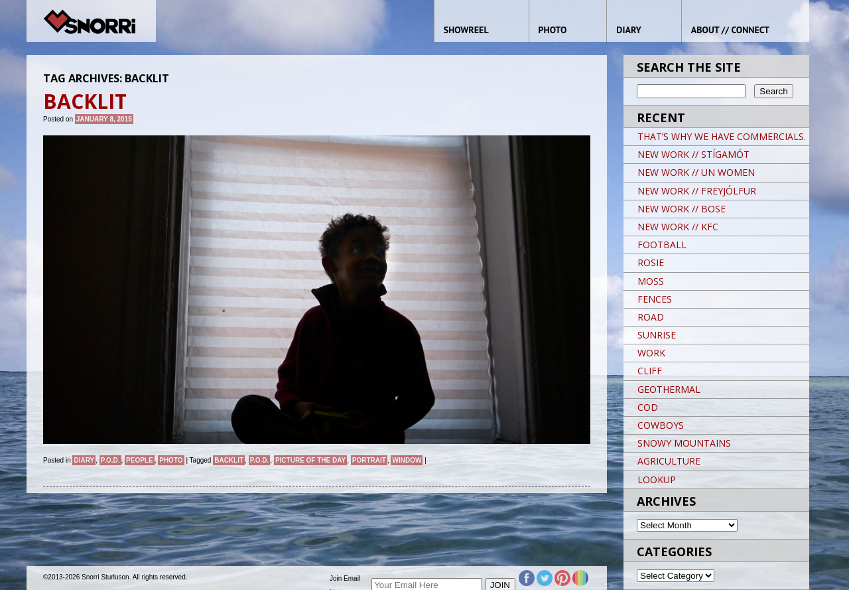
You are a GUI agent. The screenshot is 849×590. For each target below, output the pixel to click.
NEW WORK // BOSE (681, 208)
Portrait (369, 460)
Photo (170, 460)
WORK (651, 352)
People (139, 460)
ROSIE (650, 262)
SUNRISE (656, 335)
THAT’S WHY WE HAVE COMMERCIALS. (721, 136)
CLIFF (649, 370)
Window (406, 460)
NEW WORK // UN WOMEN (696, 172)
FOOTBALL (661, 244)
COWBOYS (660, 425)
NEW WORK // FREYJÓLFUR (696, 190)
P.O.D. (110, 460)
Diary (84, 460)
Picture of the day (310, 460)
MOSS (650, 281)
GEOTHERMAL (668, 389)
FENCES (654, 299)
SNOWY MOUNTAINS (684, 443)
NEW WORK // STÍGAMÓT (693, 154)
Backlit (228, 460)
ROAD (650, 317)
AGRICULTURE (668, 461)
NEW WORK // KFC (677, 226)
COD (647, 407)
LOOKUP (656, 479)
